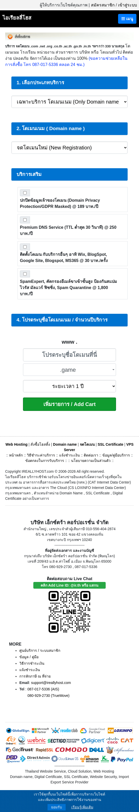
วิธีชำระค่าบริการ (41, 455)
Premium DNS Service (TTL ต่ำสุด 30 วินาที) (68, 230)
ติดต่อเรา (91, 455)
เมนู (127, 18)
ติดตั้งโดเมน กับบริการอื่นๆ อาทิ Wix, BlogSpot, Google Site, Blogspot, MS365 (64, 257)
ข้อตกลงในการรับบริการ (44, 461)
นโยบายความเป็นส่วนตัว (91, 461)
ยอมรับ (56, 807)
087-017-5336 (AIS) (43, 689)
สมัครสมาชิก (103, 5)
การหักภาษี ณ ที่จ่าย (35, 676)
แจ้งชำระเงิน (69, 455)
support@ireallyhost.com (51, 683)
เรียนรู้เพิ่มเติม (82, 807)
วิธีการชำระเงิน (31, 663)
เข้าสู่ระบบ (127, 5)
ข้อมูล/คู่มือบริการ (116, 455)
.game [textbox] (68, 370)
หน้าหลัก (16, 455)
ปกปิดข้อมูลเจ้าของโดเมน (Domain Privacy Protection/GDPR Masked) (60, 203)
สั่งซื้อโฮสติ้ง (40, 444)
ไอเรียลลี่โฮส (17, 18)
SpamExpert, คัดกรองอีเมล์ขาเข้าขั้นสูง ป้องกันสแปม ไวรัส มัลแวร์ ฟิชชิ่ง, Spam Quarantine (68, 287)
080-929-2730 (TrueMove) (48, 695)
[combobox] (69, 369)
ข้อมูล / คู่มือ (28, 657)
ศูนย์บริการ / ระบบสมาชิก (39, 650)
